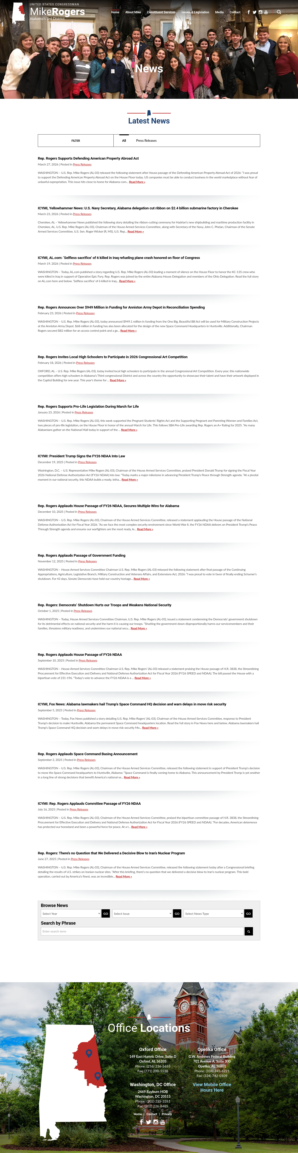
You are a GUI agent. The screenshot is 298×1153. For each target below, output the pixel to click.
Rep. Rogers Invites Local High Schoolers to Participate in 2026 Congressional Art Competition (112, 357)
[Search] (249, 931)
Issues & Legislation (195, 12)
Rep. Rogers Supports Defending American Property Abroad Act (88, 158)
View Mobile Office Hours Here (212, 1087)
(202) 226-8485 (156, 1106)
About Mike (133, 12)
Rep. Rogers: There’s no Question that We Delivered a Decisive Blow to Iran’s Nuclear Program (111, 853)
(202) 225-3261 (158, 1101)
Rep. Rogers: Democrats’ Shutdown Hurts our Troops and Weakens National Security (104, 605)
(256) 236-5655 (158, 1066)
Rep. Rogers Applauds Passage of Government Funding (81, 555)
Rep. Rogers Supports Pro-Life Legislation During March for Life (88, 406)
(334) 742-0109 (215, 1076)
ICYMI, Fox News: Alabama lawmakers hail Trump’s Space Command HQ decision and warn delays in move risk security (132, 704)
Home (115, 12)
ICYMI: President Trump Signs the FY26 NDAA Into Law (81, 456)
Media (219, 12)
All (124, 140)
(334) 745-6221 (218, 1071)
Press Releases (146, 140)
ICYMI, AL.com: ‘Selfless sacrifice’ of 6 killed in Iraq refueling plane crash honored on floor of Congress (119, 258)
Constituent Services (161, 12)
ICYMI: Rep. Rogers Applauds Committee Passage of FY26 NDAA (89, 803)
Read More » (137, 182)
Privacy (167, 1114)
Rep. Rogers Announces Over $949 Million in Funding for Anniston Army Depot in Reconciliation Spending (121, 307)
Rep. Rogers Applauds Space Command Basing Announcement (87, 754)
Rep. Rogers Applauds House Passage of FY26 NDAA (80, 654)
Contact (235, 12)
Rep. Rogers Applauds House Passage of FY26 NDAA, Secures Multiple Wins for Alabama (108, 506)
